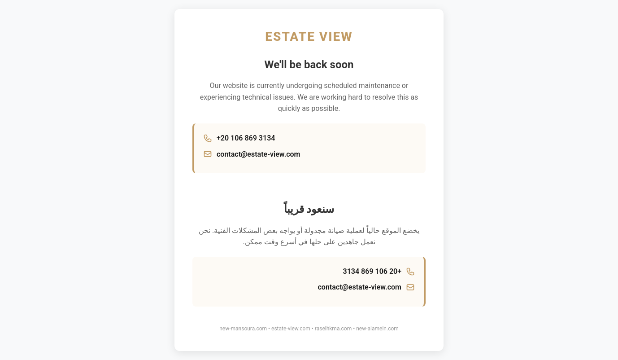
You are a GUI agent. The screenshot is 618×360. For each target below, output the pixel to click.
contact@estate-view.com (258, 154)
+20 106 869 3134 (246, 138)
